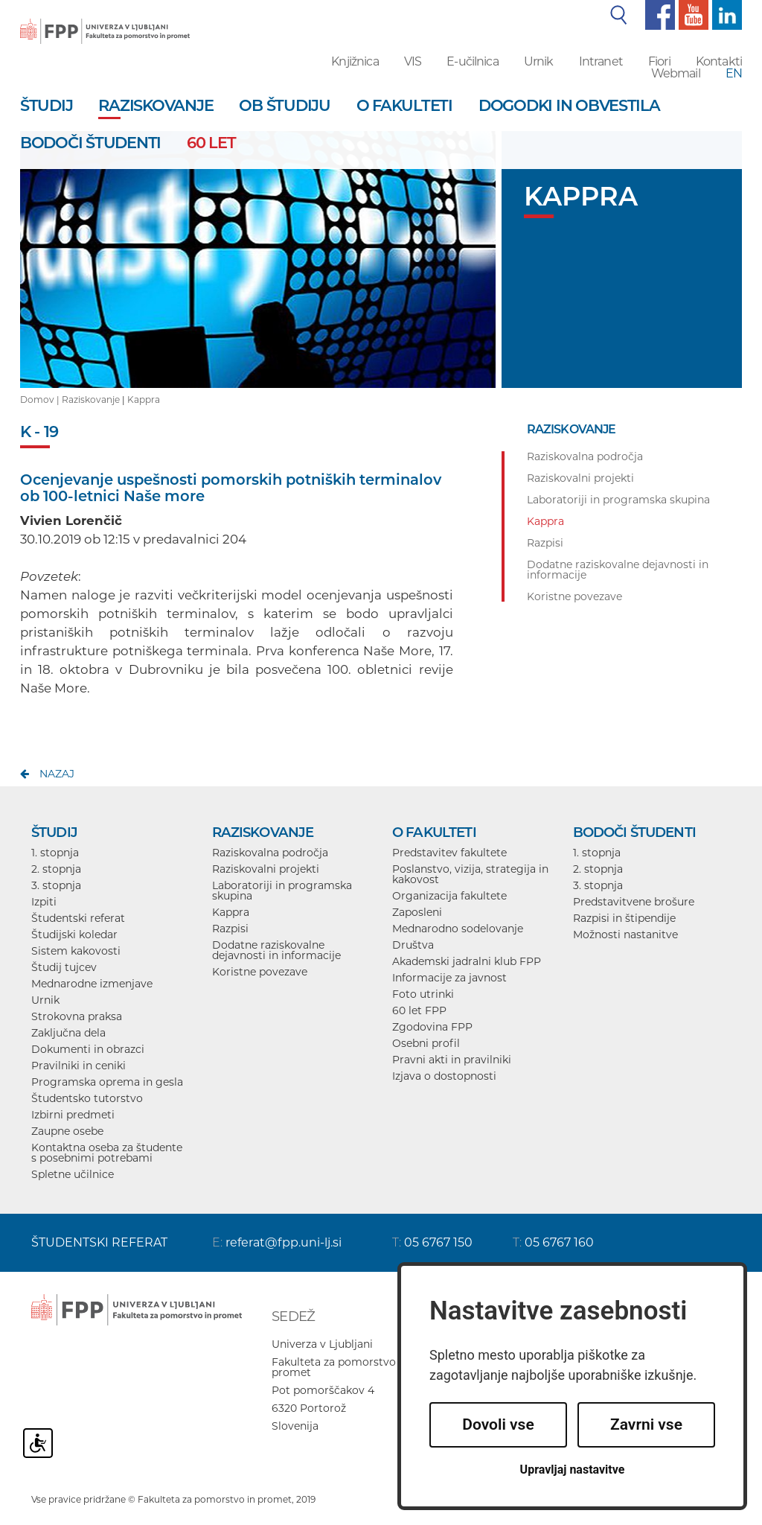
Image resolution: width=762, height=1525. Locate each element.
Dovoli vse (498, 1424)
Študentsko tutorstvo (87, 1098)
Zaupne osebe (67, 1131)
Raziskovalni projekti (265, 869)
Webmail (675, 73)
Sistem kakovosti (76, 951)
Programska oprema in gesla (107, 1082)
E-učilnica (472, 61)
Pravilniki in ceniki (78, 1065)
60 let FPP (419, 1010)
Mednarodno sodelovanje (457, 928)
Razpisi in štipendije (624, 918)
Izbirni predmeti (73, 1114)
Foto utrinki (423, 994)
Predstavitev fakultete (449, 852)
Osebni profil (426, 1043)
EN (734, 73)
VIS (412, 61)
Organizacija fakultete (449, 895)
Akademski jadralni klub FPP (466, 961)
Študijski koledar (74, 934)
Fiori (659, 61)
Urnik (539, 61)
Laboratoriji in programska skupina (282, 890)
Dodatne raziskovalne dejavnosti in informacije (276, 950)
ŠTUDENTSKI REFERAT (99, 1242)
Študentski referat (78, 918)
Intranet (601, 61)
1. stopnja (55, 852)
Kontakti (719, 61)
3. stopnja (56, 885)
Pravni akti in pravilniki (451, 1059)
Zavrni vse (646, 1424)
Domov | (41, 399)
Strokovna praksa (76, 1016)
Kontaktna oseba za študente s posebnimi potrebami (106, 1153)
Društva (413, 945)
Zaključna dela (68, 1033)
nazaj (56, 773)
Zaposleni (417, 912)
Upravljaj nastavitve (572, 1469)
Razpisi (230, 928)
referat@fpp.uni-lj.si (283, 1242)
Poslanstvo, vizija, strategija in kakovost (470, 874)
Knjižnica (354, 61)
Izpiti (44, 901)
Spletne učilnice (72, 1174)
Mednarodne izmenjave (92, 983)
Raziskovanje (91, 399)
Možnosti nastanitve (625, 934)
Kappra (143, 399)
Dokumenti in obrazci (87, 1049)
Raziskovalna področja (270, 852)
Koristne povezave (259, 971)
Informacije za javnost (449, 977)
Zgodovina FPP (432, 1027)
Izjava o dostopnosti (444, 1076)
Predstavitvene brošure (633, 901)
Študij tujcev (64, 967)
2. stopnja (56, 869)
